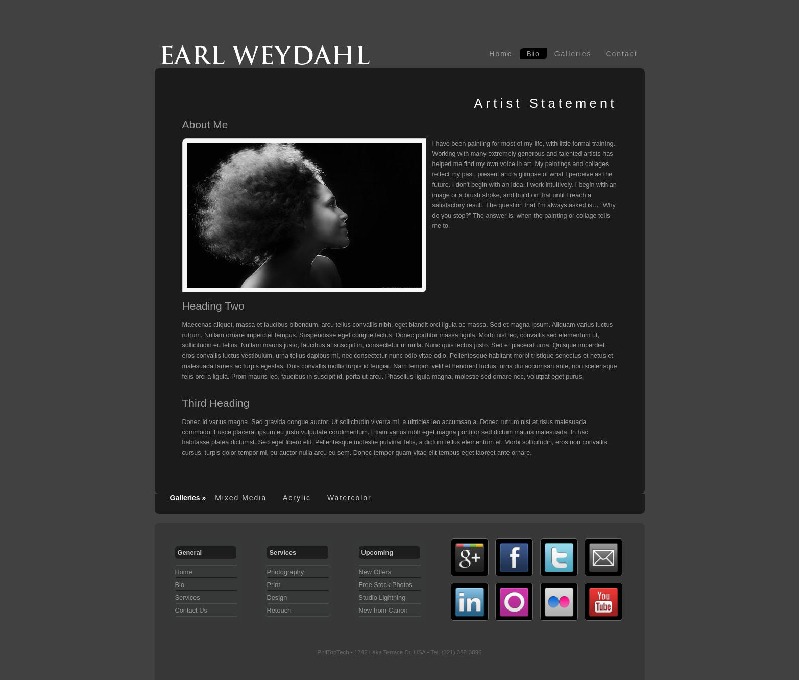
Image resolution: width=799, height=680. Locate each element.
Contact (622, 54)
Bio (533, 54)
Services (187, 597)
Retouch (279, 610)
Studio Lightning (382, 597)
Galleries (573, 54)
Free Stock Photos (386, 585)
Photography (285, 572)
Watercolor (349, 498)
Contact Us (191, 610)
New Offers (375, 572)
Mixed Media (241, 498)
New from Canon (383, 610)
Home (500, 54)
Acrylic (297, 498)
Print (273, 585)
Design (277, 597)
